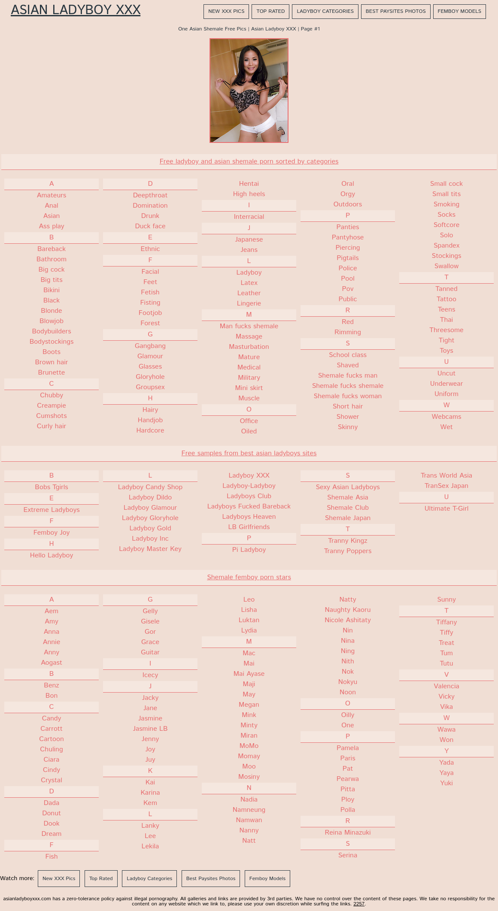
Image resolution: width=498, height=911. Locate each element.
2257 (358, 904)
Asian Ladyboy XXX (75, 10)
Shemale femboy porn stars (249, 577)
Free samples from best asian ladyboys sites (249, 453)
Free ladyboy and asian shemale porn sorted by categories (249, 161)
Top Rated (270, 11)
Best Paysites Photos (396, 11)
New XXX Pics (226, 11)
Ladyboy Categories (325, 11)
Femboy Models (459, 11)
